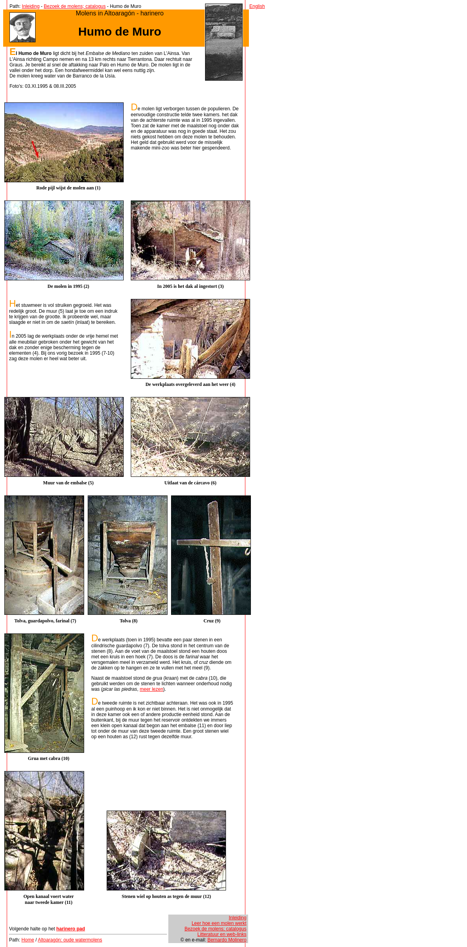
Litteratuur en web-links (222, 934)
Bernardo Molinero (227, 940)
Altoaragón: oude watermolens (70, 940)
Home (27, 940)
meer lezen (151, 689)
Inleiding (31, 6)
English (257, 6)
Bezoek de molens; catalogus (75, 6)
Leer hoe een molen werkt (219, 923)
